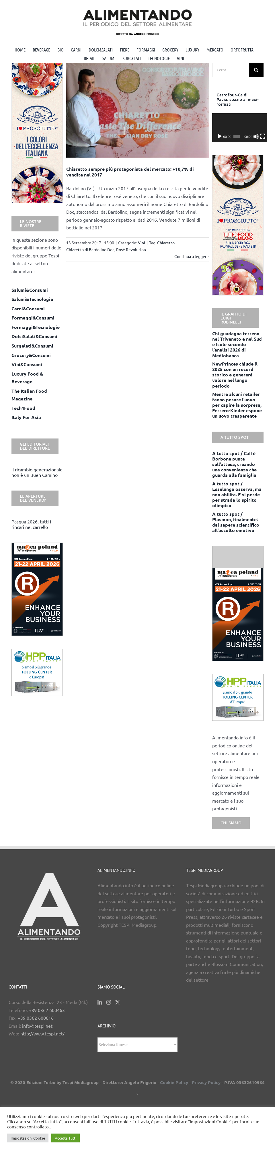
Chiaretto (166, 242)
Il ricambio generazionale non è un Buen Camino (37, 472)
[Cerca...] (230, 70)
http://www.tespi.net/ (42, 1033)
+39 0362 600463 (47, 1010)
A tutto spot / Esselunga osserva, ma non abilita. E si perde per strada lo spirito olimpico (237, 495)
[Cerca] (256, 70)
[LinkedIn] (99, 1002)
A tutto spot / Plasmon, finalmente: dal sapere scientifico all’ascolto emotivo (235, 522)
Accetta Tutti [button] (65, 1138)
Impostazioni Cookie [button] (28, 1138)
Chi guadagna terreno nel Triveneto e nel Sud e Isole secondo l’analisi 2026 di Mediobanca (237, 344)
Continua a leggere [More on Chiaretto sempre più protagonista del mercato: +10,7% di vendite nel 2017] (191, 256)
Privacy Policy (206, 1082)
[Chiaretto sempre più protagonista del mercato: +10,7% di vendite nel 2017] (137, 110)
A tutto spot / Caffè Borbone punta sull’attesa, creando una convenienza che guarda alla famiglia (234, 464)
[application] (238, 127)
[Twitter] (117, 1002)
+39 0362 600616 (36, 1018)
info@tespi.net (37, 1026)
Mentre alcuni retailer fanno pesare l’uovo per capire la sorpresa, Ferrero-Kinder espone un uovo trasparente (237, 405)
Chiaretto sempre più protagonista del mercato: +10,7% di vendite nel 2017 (130, 171)
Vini (141, 242)
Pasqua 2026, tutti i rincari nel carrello (31, 524)
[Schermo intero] (259, 136)
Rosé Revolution (131, 249)
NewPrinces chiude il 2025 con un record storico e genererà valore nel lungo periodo (235, 375)
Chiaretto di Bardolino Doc (90, 249)
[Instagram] (108, 1002)
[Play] (220, 136)
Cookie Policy (174, 1082)
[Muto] (254, 136)
